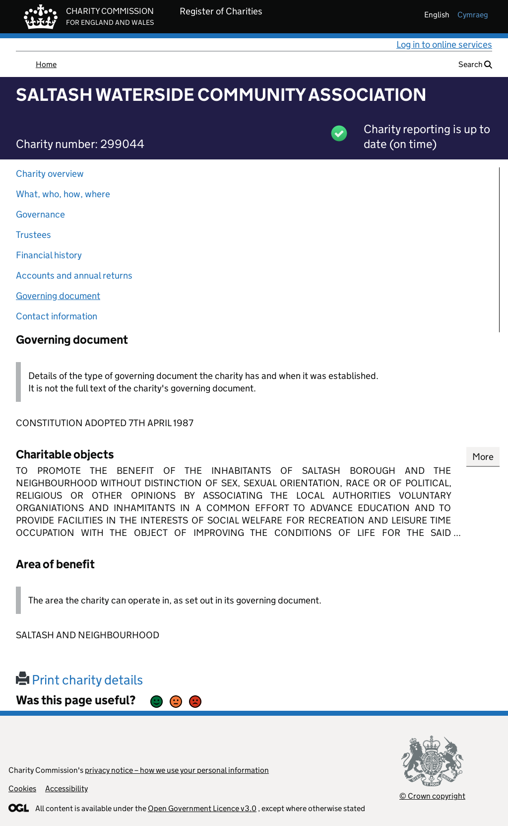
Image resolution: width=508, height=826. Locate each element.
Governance (40, 214)
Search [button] (475, 64)
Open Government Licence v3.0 (202, 808)
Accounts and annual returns (74, 275)
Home (46, 64)
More (483, 456)
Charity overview (50, 173)
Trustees (33, 234)
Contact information (56, 316)
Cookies (22, 788)
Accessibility (66, 788)
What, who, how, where (63, 194)
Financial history (49, 255)
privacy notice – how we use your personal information (177, 770)
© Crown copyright (432, 796)
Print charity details (79, 680)
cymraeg (472, 14)
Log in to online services (444, 44)
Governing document (58, 295)
